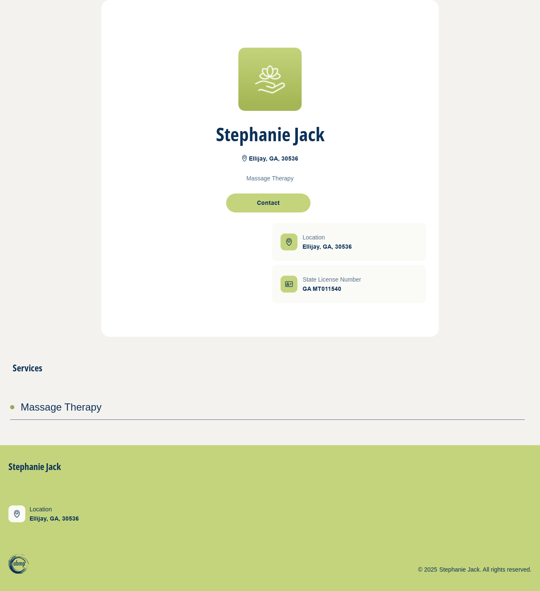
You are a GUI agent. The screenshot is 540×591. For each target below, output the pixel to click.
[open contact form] (268, 202)
